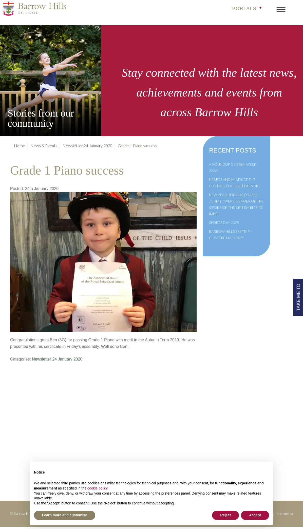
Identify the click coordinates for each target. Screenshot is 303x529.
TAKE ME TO (297, 296)
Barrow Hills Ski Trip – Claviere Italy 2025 (230, 237)
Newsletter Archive (124, 450)
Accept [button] (255, 515)
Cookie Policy (119, 457)
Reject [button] (225, 515)
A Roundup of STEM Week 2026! (232, 169)
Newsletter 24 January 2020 (55, 361)
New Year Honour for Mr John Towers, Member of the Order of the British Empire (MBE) (236, 206)
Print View (258, 437)
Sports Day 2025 (224, 225)
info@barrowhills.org (268, 430)
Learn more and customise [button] (64, 515)
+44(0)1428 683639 (267, 423)
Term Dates (116, 423)
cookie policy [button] (97, 488)
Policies (114, 430)
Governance (117, 443)
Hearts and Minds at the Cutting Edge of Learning (234, 185)
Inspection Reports (124, 437)
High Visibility (273, 443)
